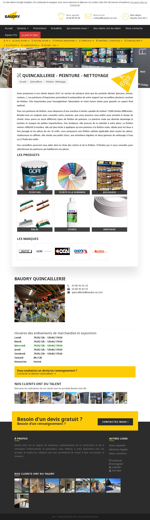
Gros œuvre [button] (20, 40)
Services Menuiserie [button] (65, 40)
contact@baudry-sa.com (105, 18)
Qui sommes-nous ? (78, 28)
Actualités (56, 28)
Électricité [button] (11, 45)
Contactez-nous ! (115, 421)
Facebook (115, 460)
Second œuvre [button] (41, 40)
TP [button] (7, 40)
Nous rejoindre (117, 445)
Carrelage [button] (86, 40)
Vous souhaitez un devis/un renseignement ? (75, 372)
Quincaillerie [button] (133, 40)
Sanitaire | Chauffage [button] (109, 40)
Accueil (8, 28)
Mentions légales (118, 449)
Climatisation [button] (30, 45)
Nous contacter (134, 28)
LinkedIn (115, 467)
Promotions (39, 28)
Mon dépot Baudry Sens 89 (138, 16)
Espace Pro (11, 35)
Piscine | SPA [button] (49, 45)
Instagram (116, 463)
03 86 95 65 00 (73, 18)
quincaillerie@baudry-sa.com (87, 292)
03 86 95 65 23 (80, 285)
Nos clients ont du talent (107, 28)
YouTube (115, 470)
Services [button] (22, 28)
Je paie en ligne (30, 35)
